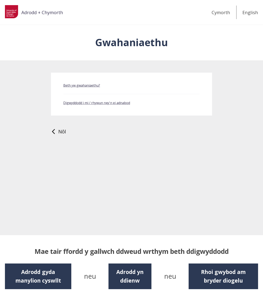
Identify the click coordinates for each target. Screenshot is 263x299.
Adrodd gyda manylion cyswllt (38, 276)
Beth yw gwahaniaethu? (81, 85)
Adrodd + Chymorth (42, 12)
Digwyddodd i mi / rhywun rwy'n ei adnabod (96, 103)
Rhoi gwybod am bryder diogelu (223, 276)
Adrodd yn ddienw (130, 276)
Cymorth (221, 12)
